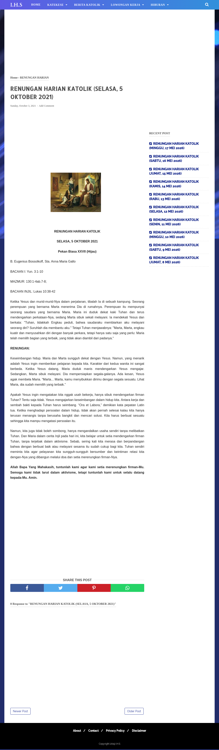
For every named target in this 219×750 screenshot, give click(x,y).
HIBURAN (158, 4)
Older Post (134, 712)
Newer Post (20, 712)
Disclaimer (141, 731)
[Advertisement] (109, 42)
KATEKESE (55, 4)
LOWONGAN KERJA (125, 4)
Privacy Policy (116, 731)
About (75, 731)
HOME (36, 4)
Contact (93, 731)
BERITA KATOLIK (87, 4)
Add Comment (46, 106)
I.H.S (16, 5)
